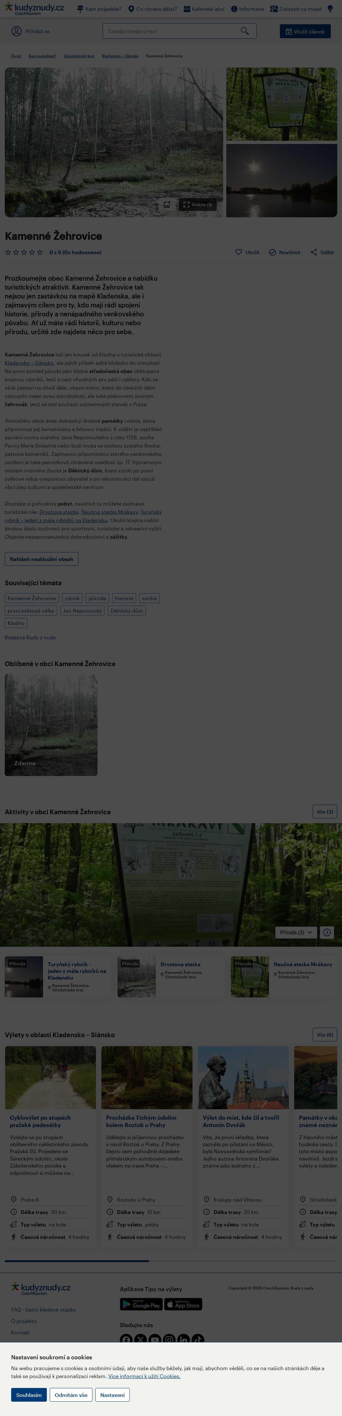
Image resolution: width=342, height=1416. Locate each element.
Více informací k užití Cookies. (144, 1376)
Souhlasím (29, 1395)
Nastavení (112, 1395)
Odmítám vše (71, 1395)
